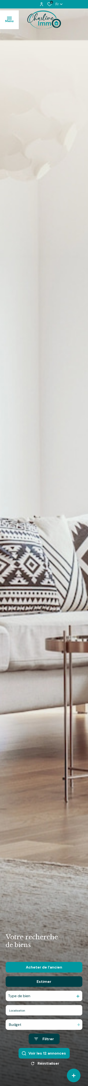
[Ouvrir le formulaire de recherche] (44, 1050)
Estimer (44, 993)
